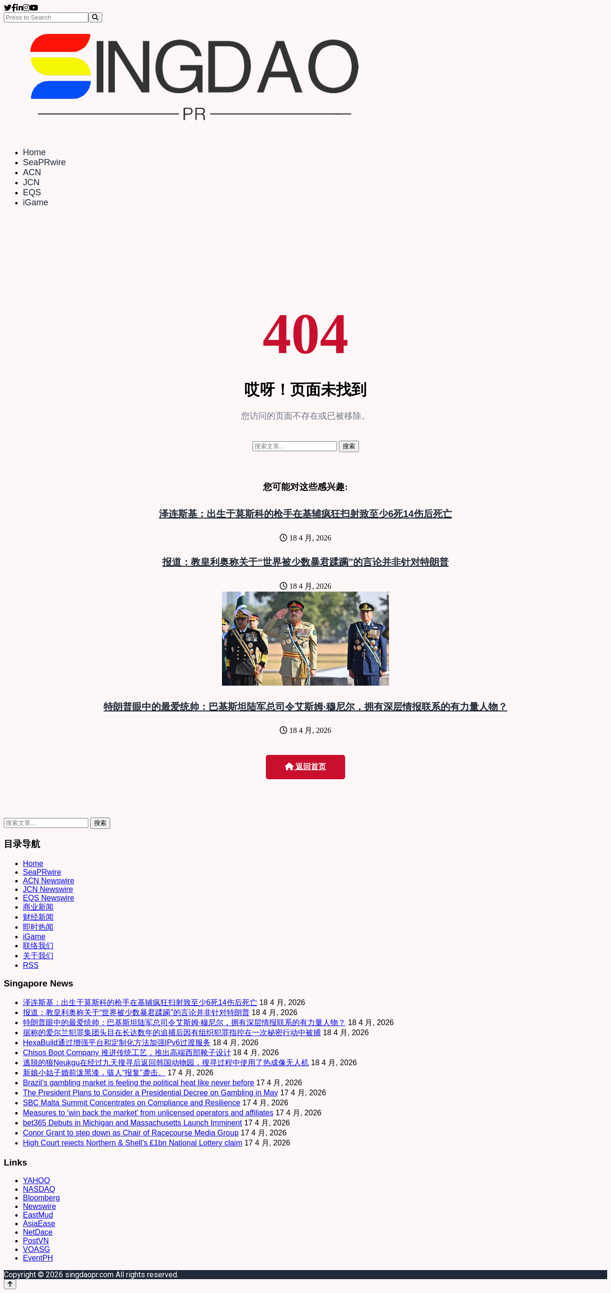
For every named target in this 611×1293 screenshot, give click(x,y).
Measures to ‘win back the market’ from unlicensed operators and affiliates (148, 1113)
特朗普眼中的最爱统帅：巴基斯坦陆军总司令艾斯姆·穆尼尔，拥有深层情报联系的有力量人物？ (305, 706)
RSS (31, 965)
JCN (31, 182)
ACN (32, 172)
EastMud (38, 1215)
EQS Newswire (48, 898)
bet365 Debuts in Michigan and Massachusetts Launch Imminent (132, 1123)
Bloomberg (41, 1198)
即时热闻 (38, 927)
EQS (32, 192)
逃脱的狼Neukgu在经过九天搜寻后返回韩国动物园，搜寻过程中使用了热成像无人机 (166, 1063)
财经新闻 (38, 917)
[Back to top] (10, 1284)
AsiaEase (39, 1223)
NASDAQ (39, 1189)
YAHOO (36, 1180)
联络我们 (38, 946)
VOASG (36, 1249)
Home (34, 152)
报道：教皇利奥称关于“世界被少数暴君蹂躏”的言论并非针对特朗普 (305, 562)
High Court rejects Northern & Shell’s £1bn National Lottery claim (132, 1143)
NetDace (38, 1232)
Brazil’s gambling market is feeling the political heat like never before (138, 1083)
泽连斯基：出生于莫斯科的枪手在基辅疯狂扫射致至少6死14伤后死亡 (305, 514)
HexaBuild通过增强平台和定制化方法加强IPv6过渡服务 (117, 1043)
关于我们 (38, 956)
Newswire (39, 1206)
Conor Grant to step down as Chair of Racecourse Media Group (131, 1133)
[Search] (95, 17)
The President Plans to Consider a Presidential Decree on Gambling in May (150, 1093)
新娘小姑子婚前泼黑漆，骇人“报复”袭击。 (94, 1073)
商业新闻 (38, 907)
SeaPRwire (44, 162)
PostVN (36, 1241)
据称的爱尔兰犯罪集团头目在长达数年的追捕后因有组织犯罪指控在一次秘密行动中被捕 (172, 1032)
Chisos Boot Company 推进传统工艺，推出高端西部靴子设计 (127, 1053)
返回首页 (305, 767)
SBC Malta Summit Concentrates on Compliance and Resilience (131, 1103)
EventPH (38, 1258)
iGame (35, 202)
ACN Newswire (48, 881)
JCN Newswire (48, 889)
